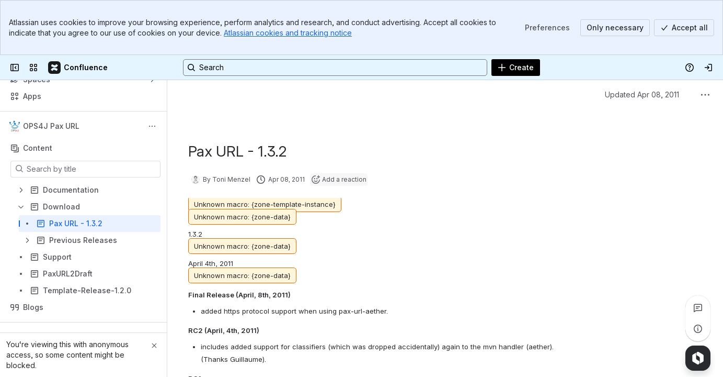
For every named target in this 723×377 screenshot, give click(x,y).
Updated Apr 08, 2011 (642, 94)
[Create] (515, 67)
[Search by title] (92, 169)
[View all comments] (698, 308)
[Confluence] (78, 67)
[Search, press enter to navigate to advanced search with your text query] (335, 67)
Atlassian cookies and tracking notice (288, 32)
